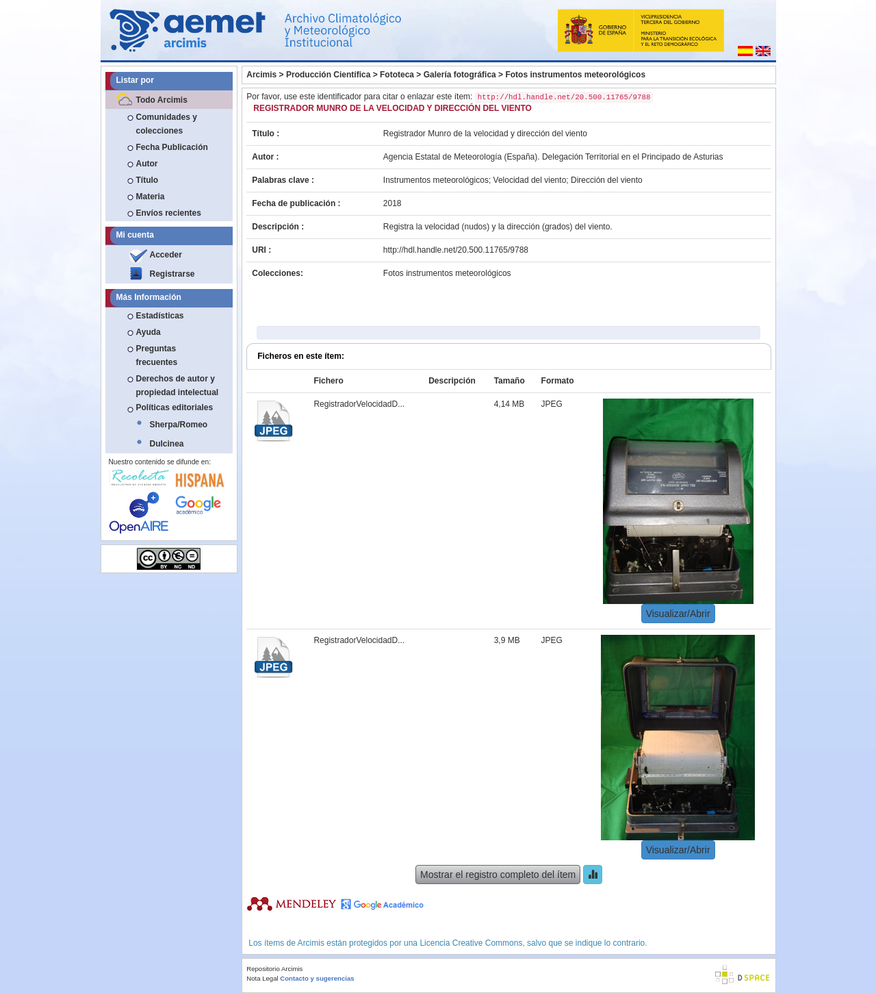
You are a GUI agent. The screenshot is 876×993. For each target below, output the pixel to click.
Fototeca (397, 74)
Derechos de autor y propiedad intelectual (177, 385)
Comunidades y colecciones (166, 124)
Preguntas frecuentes (157, 355)
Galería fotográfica (460, 74)
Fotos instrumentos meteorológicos (575, 74)
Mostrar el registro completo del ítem (498, 874)
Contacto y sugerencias (317, 978)
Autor (147, 163)
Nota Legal (262, 978)
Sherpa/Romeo (179, 424)
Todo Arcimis (162, 100)
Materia (150, 196)
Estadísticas (160, 315)
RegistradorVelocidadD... (358, 404)
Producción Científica (328, 74)
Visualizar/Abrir (678, 613)
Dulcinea (167, 444)
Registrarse (172, 274)
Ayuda (148, 332)
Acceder (166, 255)
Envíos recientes (168, 213)
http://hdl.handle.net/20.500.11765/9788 (455, 250)
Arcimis (261, 74)
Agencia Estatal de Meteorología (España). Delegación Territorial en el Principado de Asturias (553, 157)
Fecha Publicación (172, 147)
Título (147, 180)
